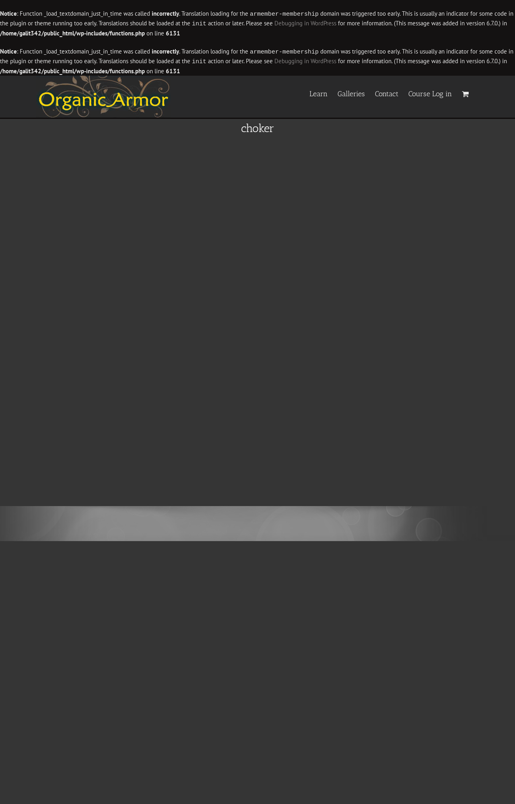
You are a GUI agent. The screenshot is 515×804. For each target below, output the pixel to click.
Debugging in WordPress (305, 23)
